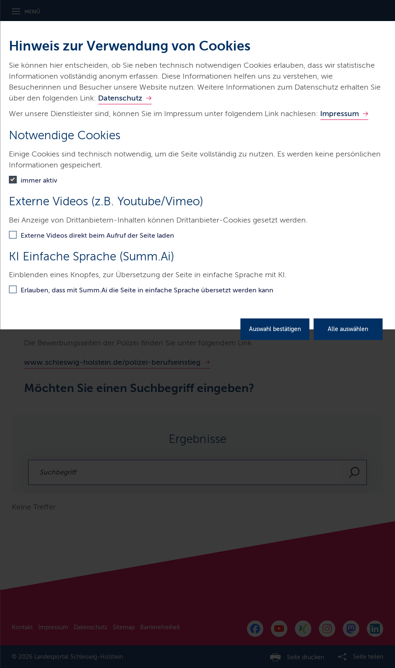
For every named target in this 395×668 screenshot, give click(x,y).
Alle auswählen (348, 329)
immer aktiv (39, 180)
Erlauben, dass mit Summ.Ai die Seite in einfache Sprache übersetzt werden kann (147, 290)
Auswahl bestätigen (275, 329)
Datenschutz (120, 98)
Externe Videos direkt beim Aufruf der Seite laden (97, 235)
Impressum (339, 113)
